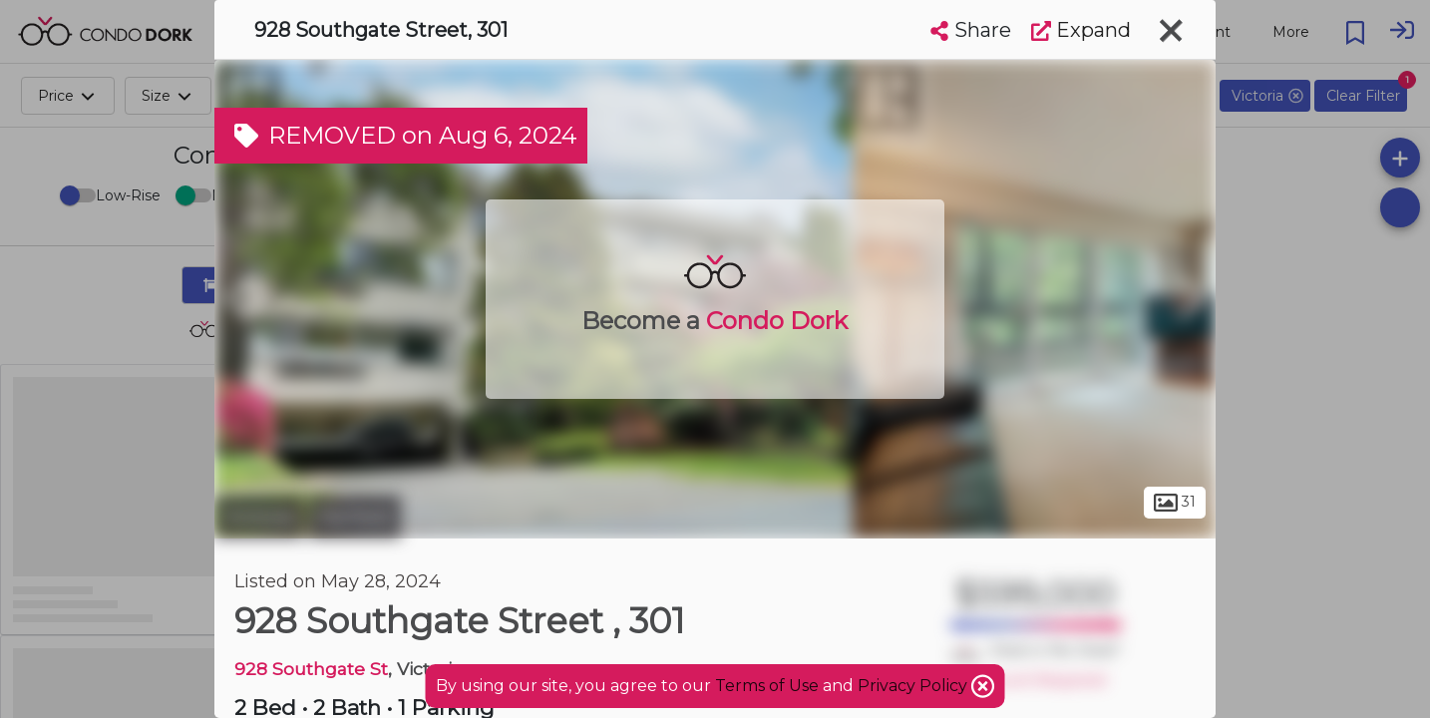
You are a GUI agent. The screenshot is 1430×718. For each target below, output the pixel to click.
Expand (1081, 30)
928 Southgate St (311, 668)
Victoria (258, 517)
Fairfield (354, 517)
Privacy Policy (914, 685)
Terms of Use (767, 685)
